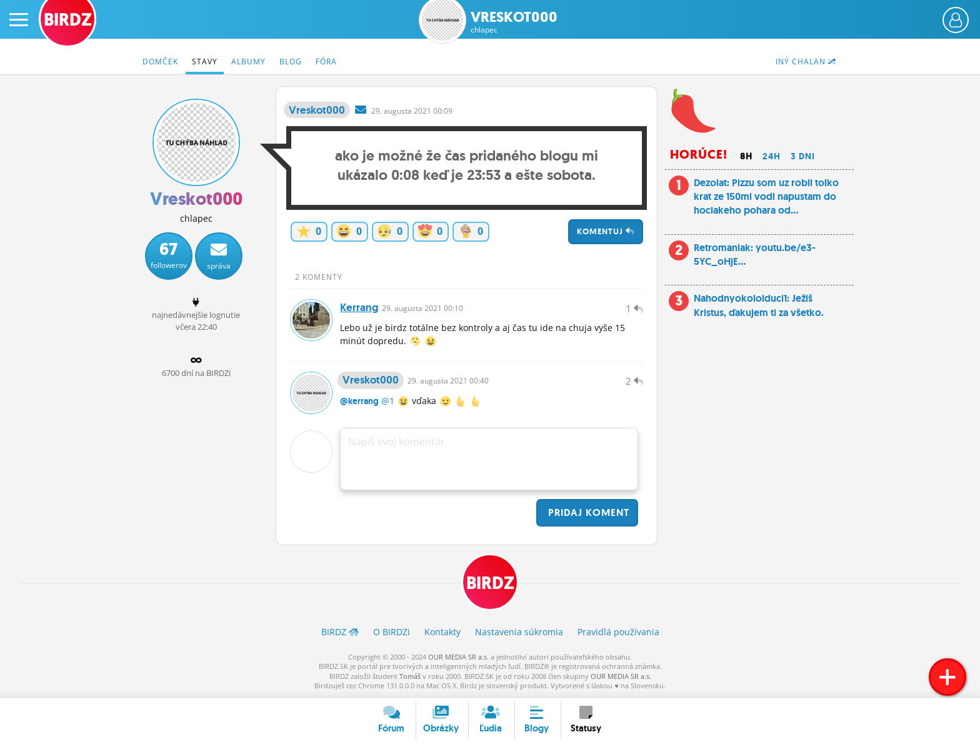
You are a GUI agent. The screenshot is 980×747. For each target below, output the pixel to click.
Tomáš (410, 676)
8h (746, 156)
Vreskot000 (514, 22)
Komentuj (605, 231)
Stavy (205, 61)
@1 (387, 401)
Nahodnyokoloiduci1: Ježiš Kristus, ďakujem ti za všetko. (759, 305)
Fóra (326, 61)
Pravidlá (618, 632)
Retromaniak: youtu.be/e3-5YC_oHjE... (755, 254)
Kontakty (442, 632)
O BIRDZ (391, 632)
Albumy (248, 61)
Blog (290, 61)
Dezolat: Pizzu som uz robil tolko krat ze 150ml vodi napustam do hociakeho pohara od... (766, 196)
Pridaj (587, 513)
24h (771, 156)
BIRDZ (490, 583)
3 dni (803, 156)
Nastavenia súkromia (519, 632)
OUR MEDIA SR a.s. (458, 656)
